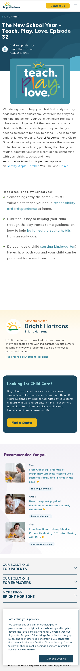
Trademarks (65, 665)
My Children (11, 16)
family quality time (41, 488)
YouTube (46, 166)
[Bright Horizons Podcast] (40, 287)
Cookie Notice (24, 665)
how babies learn (40, 516)
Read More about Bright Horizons (26, 356)
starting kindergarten (57, 246)
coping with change (41, 544)
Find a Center (22, 422)
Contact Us (58, 5)
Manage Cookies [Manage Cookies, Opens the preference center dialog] (56, 658)
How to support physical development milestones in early (49, 505)
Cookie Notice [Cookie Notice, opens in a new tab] (26, 649)
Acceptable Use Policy (45, 665)
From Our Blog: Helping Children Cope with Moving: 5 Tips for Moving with (52, 533)
